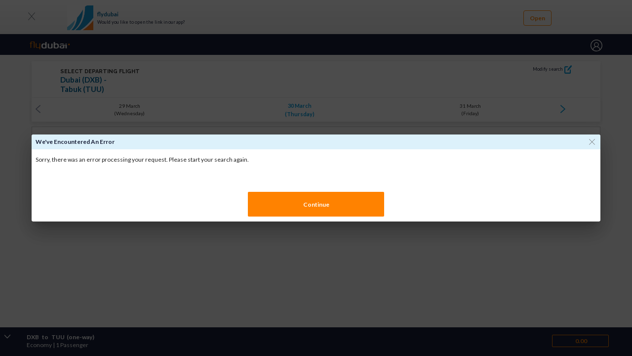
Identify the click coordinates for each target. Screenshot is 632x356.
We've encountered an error (75, 141)
